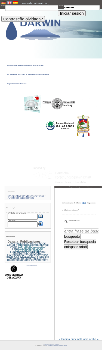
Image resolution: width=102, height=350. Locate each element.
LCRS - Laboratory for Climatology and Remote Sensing (56, 345)
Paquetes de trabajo (74, 187)
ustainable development (32, 259)
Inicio (60, 187)
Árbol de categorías (21, 197)
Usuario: (3, 5)
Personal (90, 187)
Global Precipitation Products (24, 254)
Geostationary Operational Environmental (27, 252)
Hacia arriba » (89, 339)
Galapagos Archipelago (29, 249)
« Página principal (70, 339)
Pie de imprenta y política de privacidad (50, 344)
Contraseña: (61, 5)
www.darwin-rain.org (35, 3)
